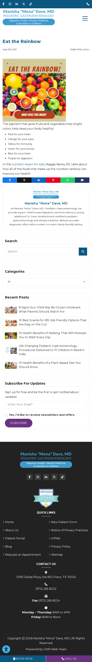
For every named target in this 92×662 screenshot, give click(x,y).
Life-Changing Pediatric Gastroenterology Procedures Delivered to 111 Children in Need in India (52, 350)
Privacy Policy (60, 546)
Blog (8, 546)
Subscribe (18, 423)
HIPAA (55, 538)
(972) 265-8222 (46, 588)
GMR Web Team (55, 649)
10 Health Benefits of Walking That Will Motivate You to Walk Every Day (52, 335)
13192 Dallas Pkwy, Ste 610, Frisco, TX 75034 (46, 577)
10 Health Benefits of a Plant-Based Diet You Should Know (50, 365)
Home (9, 522)
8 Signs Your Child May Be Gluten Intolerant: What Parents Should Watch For (50, 309)
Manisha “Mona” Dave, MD (46, 203)
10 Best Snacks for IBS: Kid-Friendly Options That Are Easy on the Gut (52, 322)
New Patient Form (64, 522)
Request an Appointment (23, 554)
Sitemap (57, 554)
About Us (11, 530)
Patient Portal (15, 538)
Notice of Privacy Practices (69, 530)
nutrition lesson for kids (28, 164)
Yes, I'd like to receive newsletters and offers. (42, 415)
